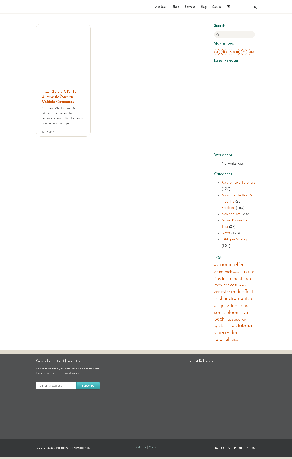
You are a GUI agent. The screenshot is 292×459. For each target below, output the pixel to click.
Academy (161, 7)
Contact (217, 7)
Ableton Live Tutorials (238, 182)
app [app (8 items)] (216, 265)
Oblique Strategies (236, 239)
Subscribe (88, 385)
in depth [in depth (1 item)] (236, 272)
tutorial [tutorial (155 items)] (245, 326)
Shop (176, 7)
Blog (204, 7)
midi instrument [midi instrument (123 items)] (230, 298)
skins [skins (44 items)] (243, 305)
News (226, 233)
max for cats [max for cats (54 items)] (226, 285)
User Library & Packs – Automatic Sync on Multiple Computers (61, 97)
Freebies (228, 208)
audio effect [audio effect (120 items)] (233, 264)
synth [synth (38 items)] (218, 326)
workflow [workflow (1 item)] (234, 340)
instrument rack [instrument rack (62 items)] (236, 278)
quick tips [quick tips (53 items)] (228, 305)
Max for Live (231, 214)
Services (190, 7)
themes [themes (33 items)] (230, 326)
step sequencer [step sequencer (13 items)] (236, 319)
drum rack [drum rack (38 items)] (223, 272)
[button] (255, 7)
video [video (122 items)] (220, 332)
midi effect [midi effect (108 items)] (242, 291)
